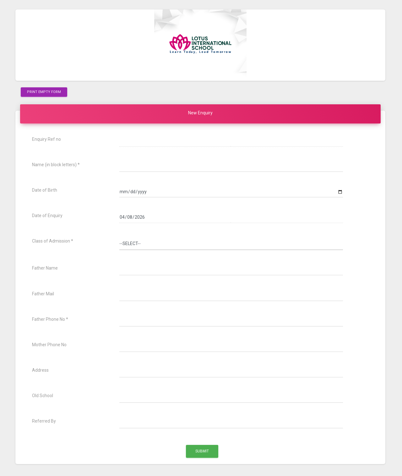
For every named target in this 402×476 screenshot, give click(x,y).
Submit (202, 451)
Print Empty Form (44, 92)
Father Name (45, 268)
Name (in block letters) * (56, 164)
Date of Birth (44, 190)
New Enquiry (200, 112)
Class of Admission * (52, 240)
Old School (42, 395)
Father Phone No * (50, 319)
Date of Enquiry (47, 215)
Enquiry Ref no (46, 139)
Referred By (44, 421)
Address (40, 370)
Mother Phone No (49, 344)
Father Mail (43, 293)
